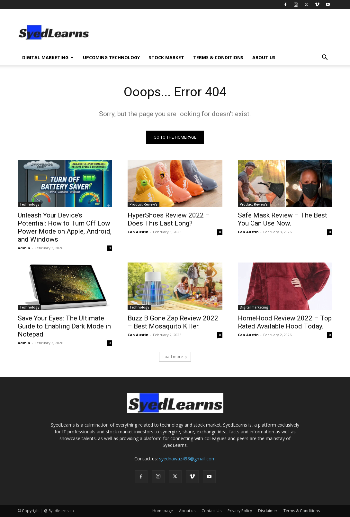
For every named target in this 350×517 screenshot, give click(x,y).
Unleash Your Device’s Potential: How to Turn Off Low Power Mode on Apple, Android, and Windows (65, 227)
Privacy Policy (240, 511)
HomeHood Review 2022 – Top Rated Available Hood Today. (285, 322)
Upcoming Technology (111, 57)
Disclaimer (267, 511)
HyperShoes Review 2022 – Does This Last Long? (169, 219)
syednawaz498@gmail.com (187, 459)
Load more (175, 357)
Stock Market (166, 57)
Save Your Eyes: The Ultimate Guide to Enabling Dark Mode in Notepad (64, 326)
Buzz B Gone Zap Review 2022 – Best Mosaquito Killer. (173, 322)
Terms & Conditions (218, 57)
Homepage (162, 511)
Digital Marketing (48, 57)
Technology (29, 204)
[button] (325, 58)
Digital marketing (254, 307)
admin (24, 247)
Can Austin (138, 231)
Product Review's (143, 204)
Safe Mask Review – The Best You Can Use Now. (282, 219)
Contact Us (211, 511)
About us (263, 57)
